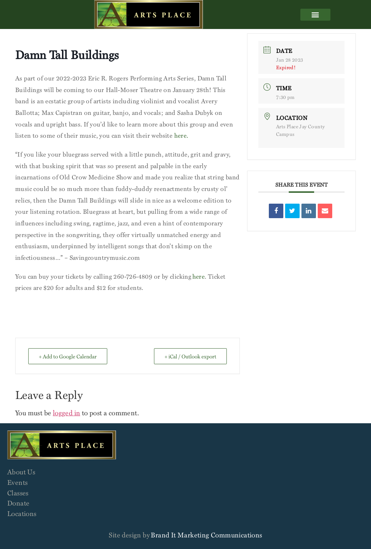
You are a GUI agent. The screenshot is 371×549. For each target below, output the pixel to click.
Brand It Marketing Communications (206, 535)
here (198, 276)
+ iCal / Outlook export (190, 356)
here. (181, 135)
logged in (66, 412)
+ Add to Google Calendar (68, 356)
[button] (315, 15)
